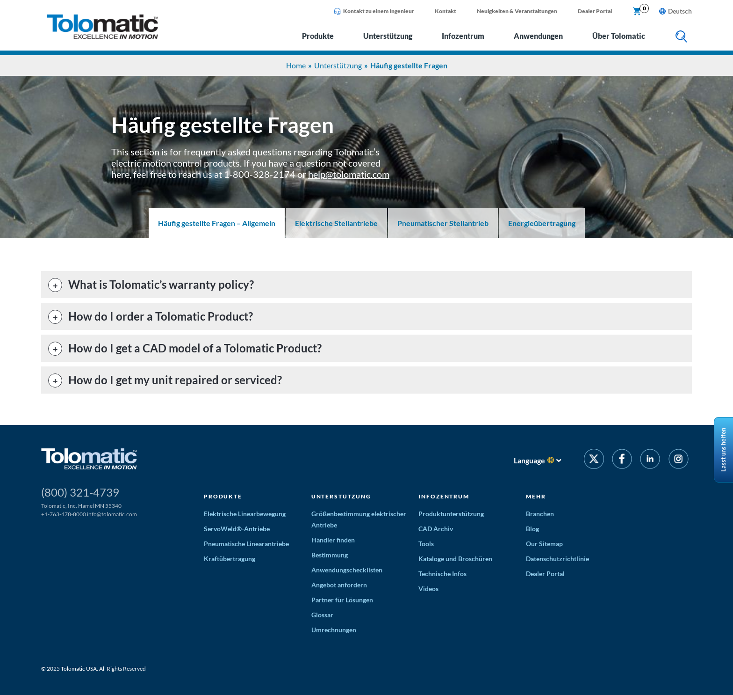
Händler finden (333, 540)
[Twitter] (594, 460)
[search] (681, 37)
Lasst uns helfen (723, 450)
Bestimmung (329, 555)
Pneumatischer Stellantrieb (443, 223)
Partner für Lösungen (342, 600)
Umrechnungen (333, 630)
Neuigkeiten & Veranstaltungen (517, 11)
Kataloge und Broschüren (455, 559)
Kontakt (445, 11)
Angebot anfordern (339, 585)
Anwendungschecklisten (346, 570)
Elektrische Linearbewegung (245, 514)
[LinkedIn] (650, 460)
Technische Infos (442, 574)
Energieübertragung (541, 223)
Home (296, 65)
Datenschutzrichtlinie (557, 559)
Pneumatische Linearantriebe (246, 544)
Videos (428, 589)
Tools (426, 544)
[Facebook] (622, 460)
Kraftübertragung (229, 559)
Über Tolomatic (618, 35)
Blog (532, 529)
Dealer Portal (595, 11)
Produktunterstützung (451, 514)
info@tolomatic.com (112, 514)
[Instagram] (678, 460)
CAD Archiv (435, 529)
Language (529, 460)
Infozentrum (463, 35)
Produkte (318, 35)
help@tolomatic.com (348, 174)
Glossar (322, 615)
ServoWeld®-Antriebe (237, 529)
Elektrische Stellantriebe (336, 223)
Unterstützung (387, 35)
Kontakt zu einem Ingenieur (374, 11)
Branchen (540, 514)
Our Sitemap (544, 544)
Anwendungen (538, 35)
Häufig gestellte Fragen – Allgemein (216, 223)
